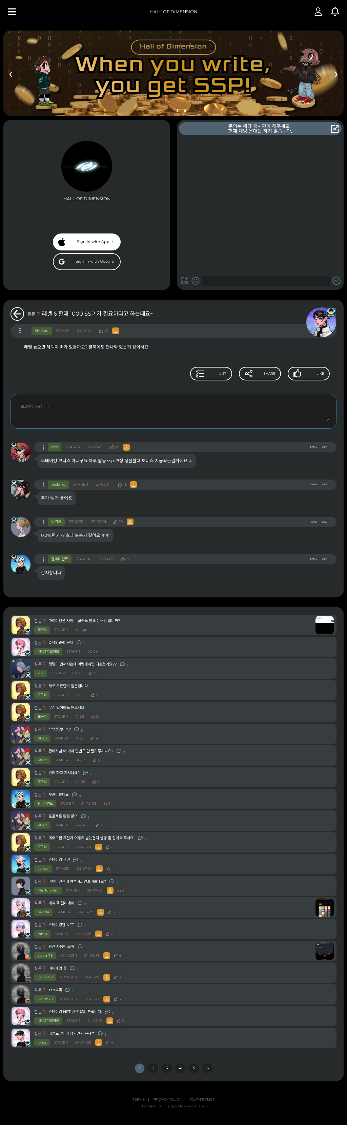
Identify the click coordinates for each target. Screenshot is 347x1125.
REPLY (313, 447)
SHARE (247, 374)
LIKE (324, 447)
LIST (189, 374)
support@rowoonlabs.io (188, 1106)
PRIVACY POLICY (166, 1099)
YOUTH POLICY (202, 1099)
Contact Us (151, 1106)
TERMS (138, 1099)
